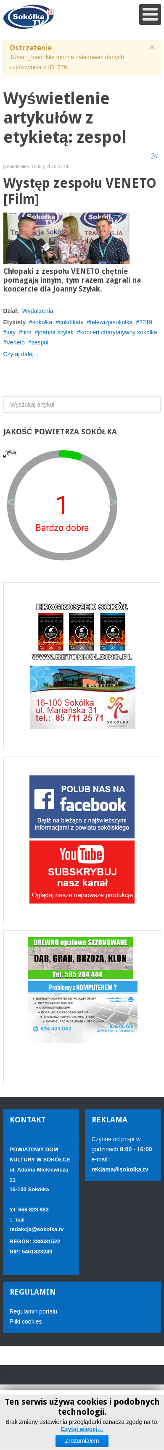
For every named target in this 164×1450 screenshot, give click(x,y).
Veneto (15, 342)
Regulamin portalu (34, 1311)
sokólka (42, 322)
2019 (145, 322)
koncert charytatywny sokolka (118, 332)
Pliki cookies (26, 1321)
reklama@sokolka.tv (120, 1169)
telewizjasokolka (111, 322)
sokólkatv (71, 322)
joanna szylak (56, 332)
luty (11, 332)
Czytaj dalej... (21, 354)
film (27, 332)
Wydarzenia (37, 310)
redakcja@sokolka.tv (37, 1229)
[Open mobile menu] (150, 14)
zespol (40, 342)
